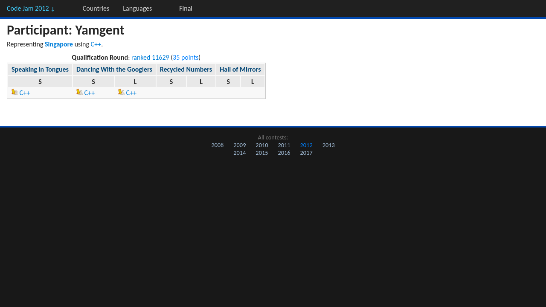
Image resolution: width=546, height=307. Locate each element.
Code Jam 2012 (31, 8)
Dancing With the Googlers (114, 69)
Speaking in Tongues (40, 69)
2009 (239, 145)
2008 (217, 145)
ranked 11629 (150, 57)
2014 (239, 152)
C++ (96, 44)
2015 (262, 152)
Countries (96, 8)
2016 (284, 152)
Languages (137, 8)
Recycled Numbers (186, 69)
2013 (328, 145)
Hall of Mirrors (240, 69)
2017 (306, 152)
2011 (284, 145)
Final (185, 8)
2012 (306, 145)
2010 (262, 145)
